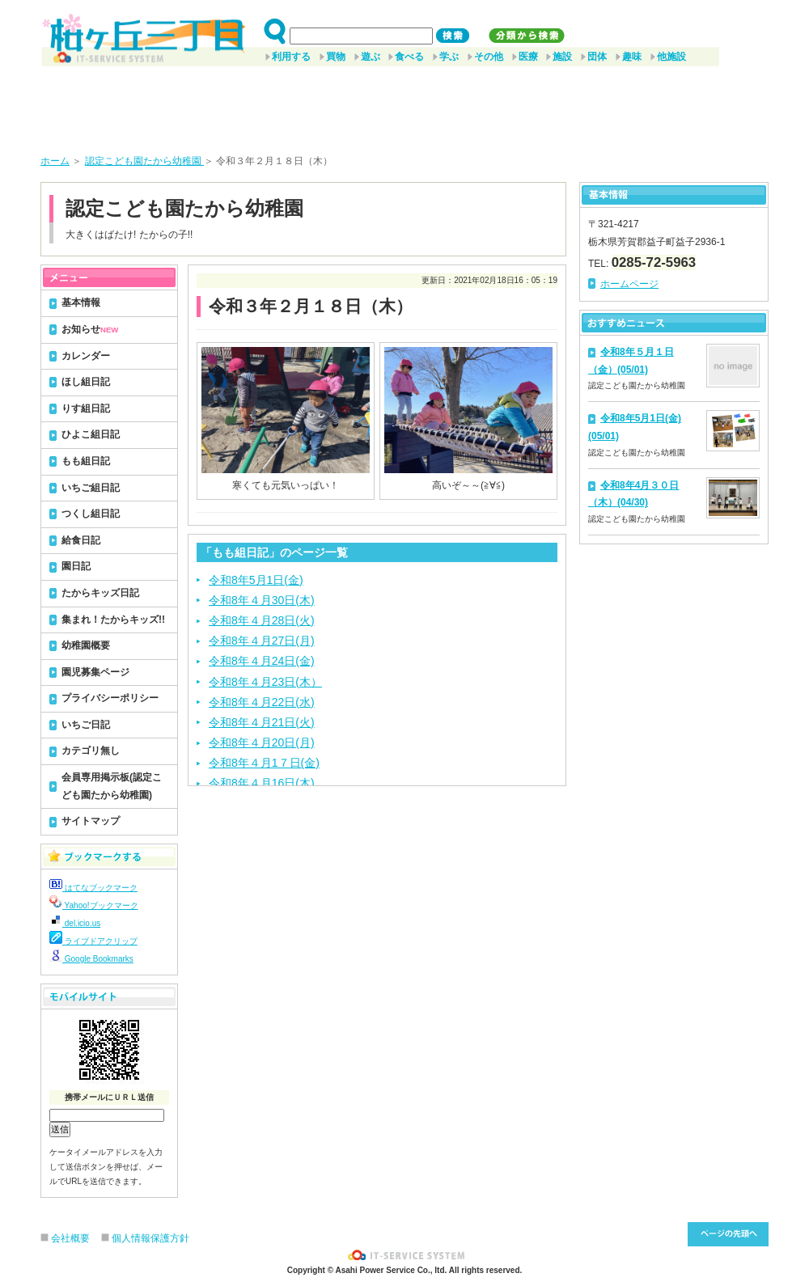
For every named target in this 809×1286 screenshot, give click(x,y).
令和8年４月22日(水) (262, 702)
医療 (528, 56)
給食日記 (80, 540)
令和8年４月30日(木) (262, 600)
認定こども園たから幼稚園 (144, 161)
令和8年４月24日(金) (262, 660)
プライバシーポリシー (110, 698)
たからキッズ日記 (100, 593)
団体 (597, 56)
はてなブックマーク (93, 887)
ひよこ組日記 (90, 434)
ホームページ (629, 284)
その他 (488, 56)
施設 (562, 56)
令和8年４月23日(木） (265, 681)
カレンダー (85, 356)
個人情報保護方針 (150, 1238)
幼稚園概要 (85, 645)
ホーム (55, 161)
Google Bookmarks (91, 958)
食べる (409, 56)
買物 (335, 56)
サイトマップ (90, 821)
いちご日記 (85, 724)
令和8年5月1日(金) (256, 579)
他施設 (671, 56)
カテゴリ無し (90, 750)
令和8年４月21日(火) (262, 722)
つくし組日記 (90, 513)
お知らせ (89, 329)
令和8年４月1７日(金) (264, 762)
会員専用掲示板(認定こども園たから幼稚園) (111, 786)
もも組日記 (85, 461)
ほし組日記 (85, 381)
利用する (291, 56)
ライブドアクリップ (93, 941)
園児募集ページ (95, 672)
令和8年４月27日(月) (262, 640)
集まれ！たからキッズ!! (113, 619)
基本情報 (80, 302)
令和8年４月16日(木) (262, 782)
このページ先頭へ (728, 1234)
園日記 (76, 566)
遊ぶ (370, 56)
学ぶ (449, 56)
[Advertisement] (404, 104)
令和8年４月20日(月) (262, 742)
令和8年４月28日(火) (262, 620)
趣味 (632, 56)
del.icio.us (74, 923)
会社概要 (70, 1238)
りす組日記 (85, 408)
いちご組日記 (90, 487)
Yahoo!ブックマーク (93, 905)
